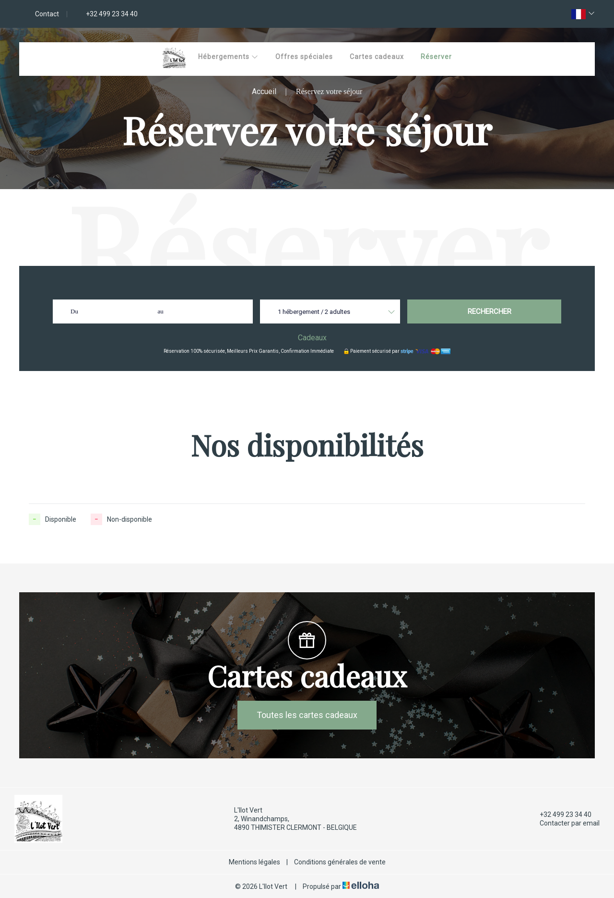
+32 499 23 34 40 (560, 814)
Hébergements (228, 56)
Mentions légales (254, 862)
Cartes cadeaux (377, 56)
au (161, 311)
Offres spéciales (304, 56)
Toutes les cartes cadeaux (307, 715)
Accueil (264, 91)
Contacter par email (564, 823)
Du (74, 311)
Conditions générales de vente (340, 862)
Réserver (436, 56)
